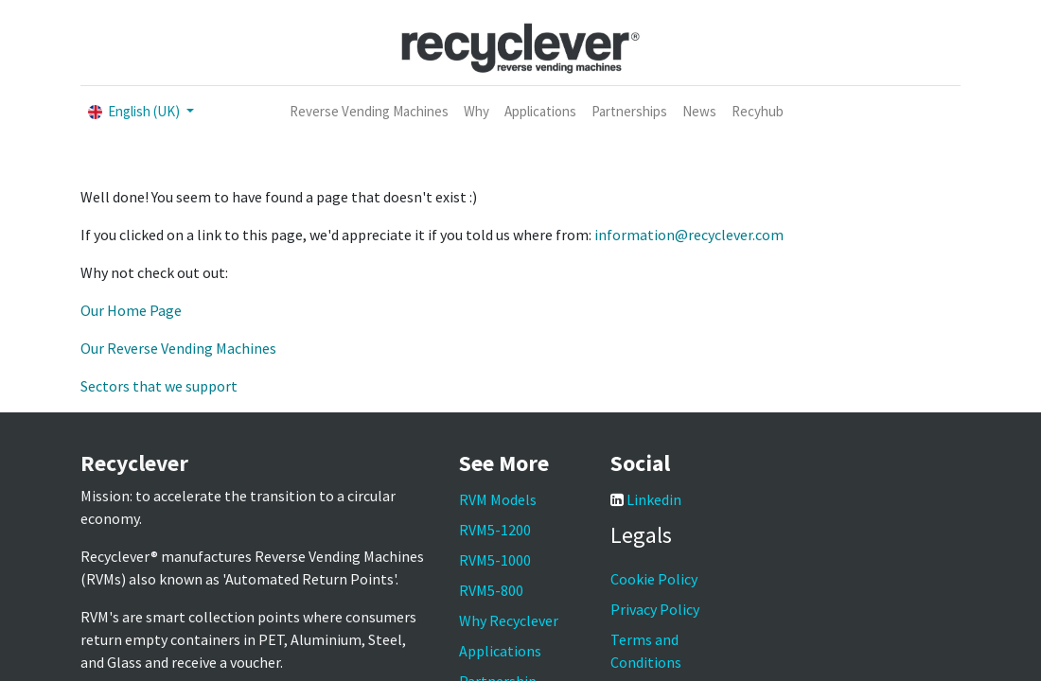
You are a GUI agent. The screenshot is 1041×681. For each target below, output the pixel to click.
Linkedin (653, 499)
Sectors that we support (159, 385)
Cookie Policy (653, 578)
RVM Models (498, 499)
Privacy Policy (654, 609)
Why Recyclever (508, 620)
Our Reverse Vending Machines (178, 348)
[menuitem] (369, 112)
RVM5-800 (491, 590)
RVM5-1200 (495, 529)
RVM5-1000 (495, 559)
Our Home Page (131, 310)
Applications (500, 650)
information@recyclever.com (689, 234)
